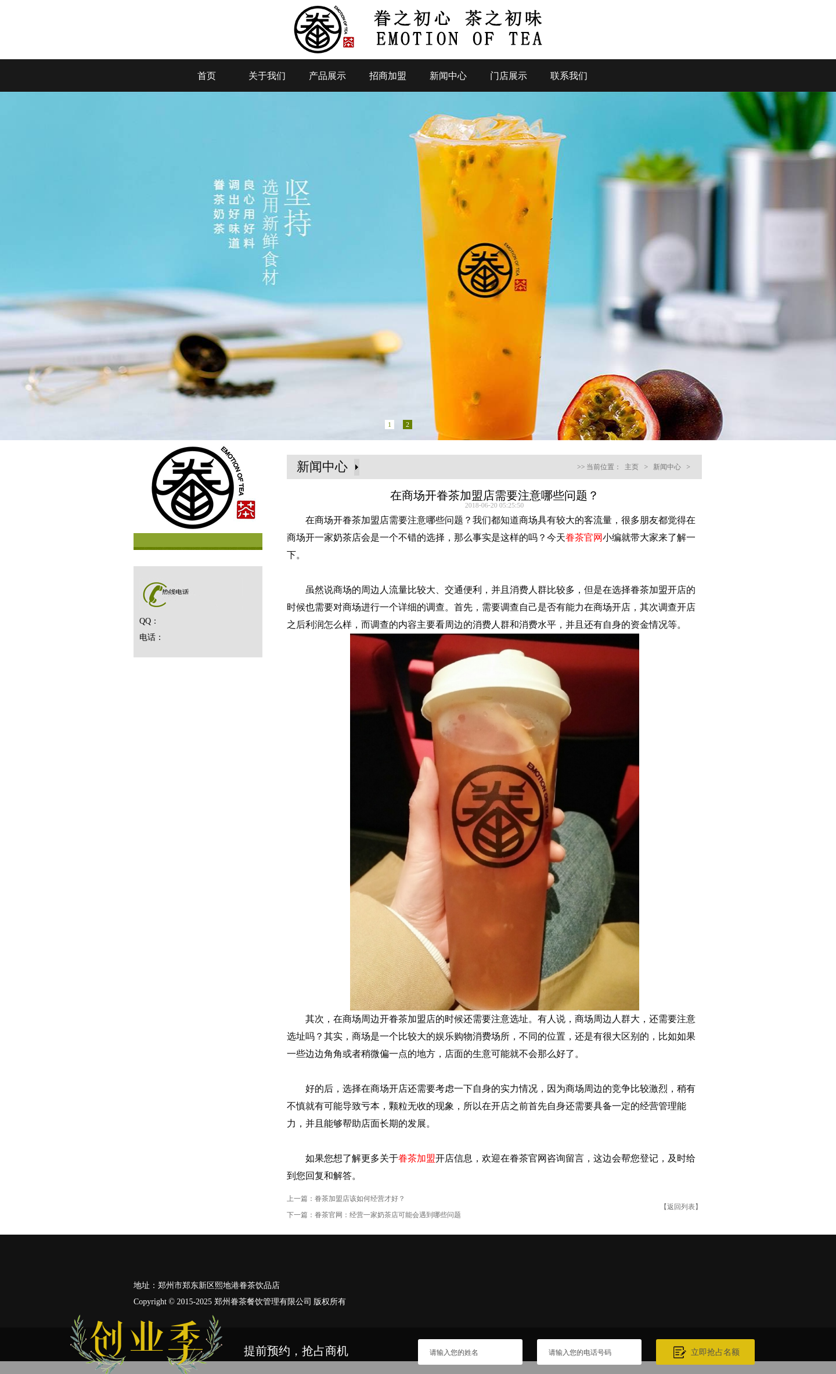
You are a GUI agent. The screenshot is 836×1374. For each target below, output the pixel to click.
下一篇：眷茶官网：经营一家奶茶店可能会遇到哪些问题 (374, 1215)
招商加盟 (387, 76)
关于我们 (267, 76)
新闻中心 (448, 76)
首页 (206, 76)
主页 (632, 467)
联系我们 (569, 76)
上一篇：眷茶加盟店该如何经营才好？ (346, 1199)
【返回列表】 (681, 1206)
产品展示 (327, 76)
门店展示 (508, 76)
